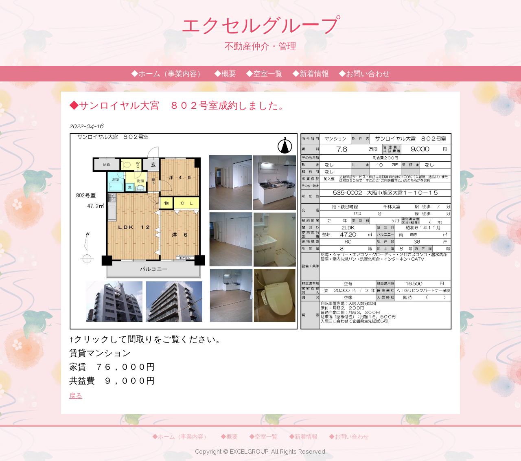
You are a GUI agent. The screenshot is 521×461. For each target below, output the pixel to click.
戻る (75, 396)
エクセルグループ (260, 24)
